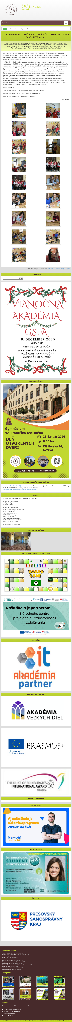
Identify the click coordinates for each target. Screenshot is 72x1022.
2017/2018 (50, 268)
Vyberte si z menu (35, 23)
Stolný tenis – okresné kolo (13, 961)
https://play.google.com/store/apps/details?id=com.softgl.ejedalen (19, 489)
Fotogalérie (68, 268)
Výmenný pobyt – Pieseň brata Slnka (15, 954)
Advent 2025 (9, 957)
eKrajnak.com (53, 1020)
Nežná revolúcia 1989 (12, 963)
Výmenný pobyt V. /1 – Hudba (14, 956)
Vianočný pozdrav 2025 (12, 953)
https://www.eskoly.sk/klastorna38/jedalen (13, 486)
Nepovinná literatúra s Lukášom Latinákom (17, 964)
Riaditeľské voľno (11, 966)
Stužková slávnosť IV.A (12, 960)
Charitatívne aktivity (59, 268)
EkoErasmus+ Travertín (12, 967)
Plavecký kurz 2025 (11, 959)
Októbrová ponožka (11, 969)
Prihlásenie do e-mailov (63, 1020)
